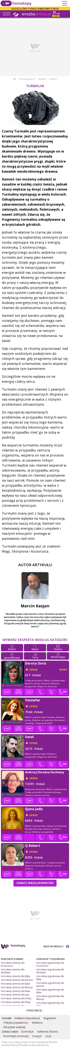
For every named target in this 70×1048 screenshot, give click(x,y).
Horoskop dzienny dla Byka (15, 983)
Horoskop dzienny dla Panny (16, 998)
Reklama (37, 1022)
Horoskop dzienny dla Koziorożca (12, 964)
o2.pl (48, 1036)
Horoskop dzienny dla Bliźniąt (17, 987)
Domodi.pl (27, 1031)
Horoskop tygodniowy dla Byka (50, 991)
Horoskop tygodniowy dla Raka (50, 1004)
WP (14, 79)
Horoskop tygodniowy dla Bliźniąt (50, 998)
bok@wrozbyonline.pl (27, 1018)
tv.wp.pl (36, 1036)
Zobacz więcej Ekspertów (35, 883)
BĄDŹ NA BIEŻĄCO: (56, 946)
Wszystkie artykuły (14, 1027)
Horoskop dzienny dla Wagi (15, 1002)
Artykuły (42, 79)
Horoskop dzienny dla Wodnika (12, 971)
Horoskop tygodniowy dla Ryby (50, 978)
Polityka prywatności (15, 1022)
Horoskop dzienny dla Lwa (15, 994)
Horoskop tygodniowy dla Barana (50, 984)
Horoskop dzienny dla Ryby (15, 976)
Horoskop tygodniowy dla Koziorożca (50, 964)
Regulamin (49, 1018)
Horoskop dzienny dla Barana (17, 980)
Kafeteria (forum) (47, 1031)
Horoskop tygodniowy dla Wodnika (50, 971)
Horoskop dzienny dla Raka (15, 991)
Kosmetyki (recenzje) (16, 1036)
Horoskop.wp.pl (27, 79)
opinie (33, 669)
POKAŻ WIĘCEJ (35, 1010)
